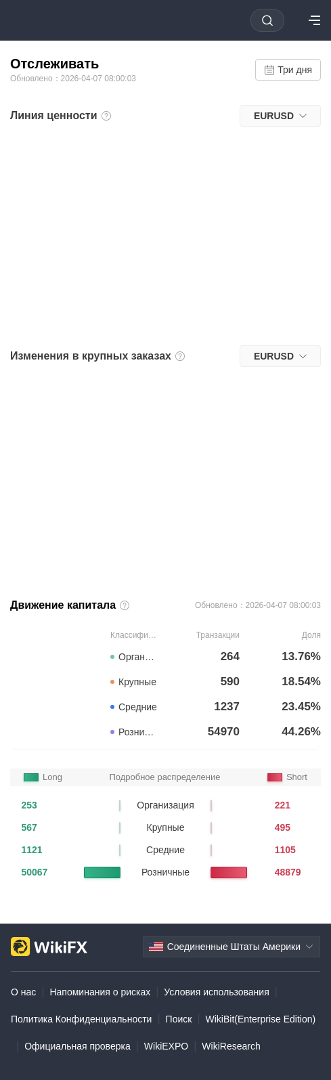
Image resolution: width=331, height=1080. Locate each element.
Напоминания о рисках (99, 992)
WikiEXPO (166, 1046)
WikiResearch (231, 1046)
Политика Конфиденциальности (81, 1019)
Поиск (179, 1019)
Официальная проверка (77, 1046)
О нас (23, 992)
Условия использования (216, 992)
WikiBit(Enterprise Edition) (261, 1019)
